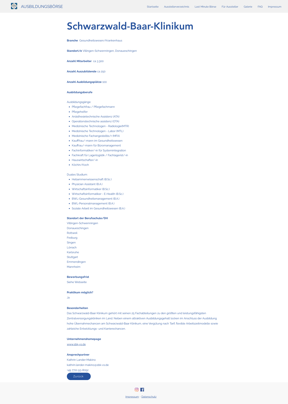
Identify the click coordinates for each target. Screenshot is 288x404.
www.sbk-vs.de (76, 344)
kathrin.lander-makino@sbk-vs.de (88, 365)
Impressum (132, 396)
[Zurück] (79, 376)
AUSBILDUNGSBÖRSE (42, 6)
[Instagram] (136, 389)
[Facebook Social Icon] (142, 389)
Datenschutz (148, 396)
